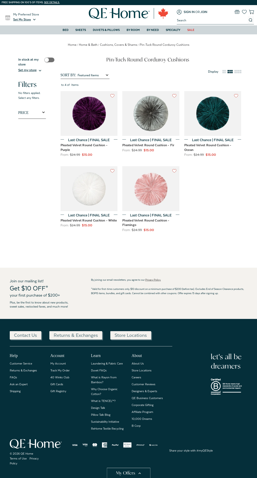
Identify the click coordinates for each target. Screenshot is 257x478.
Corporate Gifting (142, 405)
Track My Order (60, 370)
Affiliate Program (142, 412)
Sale (190, 30)
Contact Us (25, 335)
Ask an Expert (19, 384)
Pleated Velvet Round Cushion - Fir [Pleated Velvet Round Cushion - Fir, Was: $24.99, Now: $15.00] (148, 145)
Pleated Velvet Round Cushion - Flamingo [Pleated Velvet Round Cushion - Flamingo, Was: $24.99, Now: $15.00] (145, 223)
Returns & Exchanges (76, 335)
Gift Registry (58, 391)
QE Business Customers (147, 398)
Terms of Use (18, 458)
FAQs (13, 377)
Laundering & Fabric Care (107, 363)
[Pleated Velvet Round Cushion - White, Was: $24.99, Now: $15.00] (89, 188)
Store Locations (131, 335)
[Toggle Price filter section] (32, 113)
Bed (65, 30)
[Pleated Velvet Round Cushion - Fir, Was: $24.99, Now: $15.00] (150, 113)
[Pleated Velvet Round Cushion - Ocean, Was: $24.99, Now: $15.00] (212, 113)
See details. (52, 2)
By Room (133, 30)
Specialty (173, 30)
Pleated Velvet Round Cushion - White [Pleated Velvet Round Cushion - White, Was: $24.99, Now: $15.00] (89, 220)
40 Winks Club (59, 377)
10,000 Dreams (142, 418)
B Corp (136, 425)
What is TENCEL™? (103, 401)
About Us (138, 363)
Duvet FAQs (99, 370)
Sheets (80, 30)
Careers (136, 377)
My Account (58, 363)
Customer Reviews (143, 384)
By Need (153, 30)
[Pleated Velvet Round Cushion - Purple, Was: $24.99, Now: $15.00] (89, 113)
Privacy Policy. (153, 279)
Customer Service (21, 363)
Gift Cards (56, 384)
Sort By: (68, 75)
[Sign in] (186, 12)
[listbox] (93, 75)
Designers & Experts (144, 391)
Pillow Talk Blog (100, 414)
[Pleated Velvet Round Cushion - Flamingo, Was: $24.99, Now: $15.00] (150, 188)
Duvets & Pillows (106, 30)
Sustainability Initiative (105, 421)
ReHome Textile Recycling (107, 428)
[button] (25, 19)
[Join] (203, 12)
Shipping (15, 391)
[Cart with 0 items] (251, 11)
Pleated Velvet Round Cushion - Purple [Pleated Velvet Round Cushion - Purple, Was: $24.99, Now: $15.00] (84, 147)
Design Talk (98, 407)
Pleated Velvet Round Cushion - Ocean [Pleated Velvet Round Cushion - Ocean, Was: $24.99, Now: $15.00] (207, 147)
